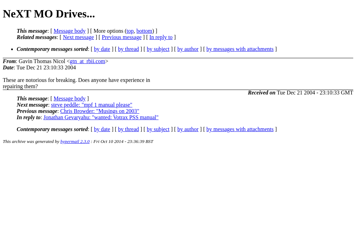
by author (188, 49)
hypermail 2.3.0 (75, 141)
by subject (158, 49)
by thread (128, 49)
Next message (78, 37)
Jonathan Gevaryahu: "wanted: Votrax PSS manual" (101, 117)
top (130, 31)
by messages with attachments (240, 49)
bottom (144, 31)
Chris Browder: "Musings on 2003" (99, 111)
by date (102, 49)
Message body (70, 31)
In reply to (161, 37)
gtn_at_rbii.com (87, 61)
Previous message (121, 37)
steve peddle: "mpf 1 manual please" (91, 105)
